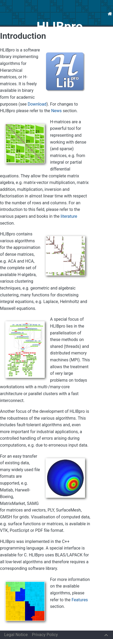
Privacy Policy (45, 634)
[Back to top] (106, 634)
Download (37, 104)
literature (69, 216)
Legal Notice (16, 634)
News (56, 110)
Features (80, 599)
